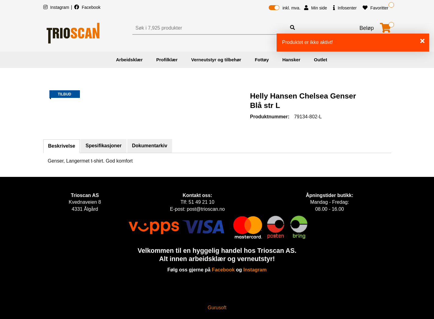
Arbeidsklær (129, 59)
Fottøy (262, 59)
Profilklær (167, 59)
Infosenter (345, 7)
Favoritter (375, 7)
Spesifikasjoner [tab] (103, 145)
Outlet (320, 59)
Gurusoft (217, 307)
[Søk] (210, 28)
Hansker (291, 59)
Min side (315, 7)
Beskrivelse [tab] (61, 146)
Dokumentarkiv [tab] (149, 145)
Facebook (87, 7)
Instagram (56, 7)
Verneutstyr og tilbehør (216, 59)
